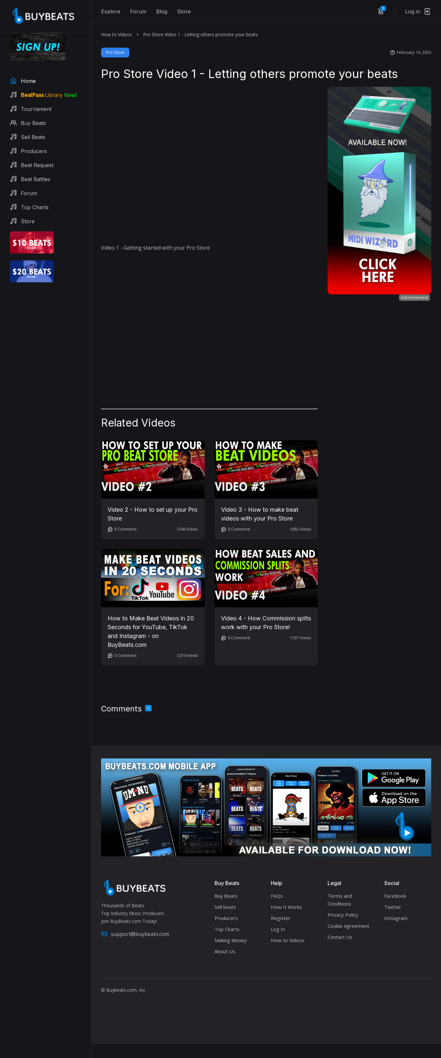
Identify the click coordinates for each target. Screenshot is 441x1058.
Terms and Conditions (340, 900)
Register (280, 918)
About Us (224, 951)
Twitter (392, 907)
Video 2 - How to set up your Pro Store (153, 514)
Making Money (230, 940)
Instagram (395, 918)
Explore (110, 11)
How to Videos (116, 34)
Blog (161, 11)
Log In (278, 929)
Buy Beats (226, 896)
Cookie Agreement (348, 926)
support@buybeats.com (135, 934)
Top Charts (227, 929)
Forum (138, 11)
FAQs (277, 896)
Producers (226, 918)
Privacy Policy (343, 914)
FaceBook (395, 896)
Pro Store (115, 52)
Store (184, 11)
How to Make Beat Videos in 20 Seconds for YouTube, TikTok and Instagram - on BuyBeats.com (151, 631)
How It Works (286, 907)
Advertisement (414, 297)
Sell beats (225, 907)
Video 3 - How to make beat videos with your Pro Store (259, 514)
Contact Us (340, 937)
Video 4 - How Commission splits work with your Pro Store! (266, 622)
